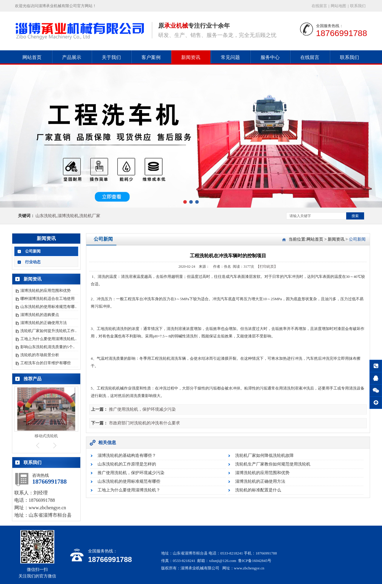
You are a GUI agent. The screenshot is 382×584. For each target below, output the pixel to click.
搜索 (355, 216)
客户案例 (151, 57)
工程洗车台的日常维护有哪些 (45, 363)
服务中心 (270, 57)
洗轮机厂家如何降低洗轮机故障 (264, 455)
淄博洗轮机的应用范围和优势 (45, 290)
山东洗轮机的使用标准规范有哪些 (129, 481)
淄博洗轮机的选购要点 (39, 314)
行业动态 (33, 262)
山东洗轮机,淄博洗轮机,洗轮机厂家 (68, 216)
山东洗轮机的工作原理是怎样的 (127, 464)
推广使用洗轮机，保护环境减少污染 (142, 409)
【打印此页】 (267, 266)
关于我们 (111, 57)
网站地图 (338, 6)
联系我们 (358, 6)
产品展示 (71, 57)
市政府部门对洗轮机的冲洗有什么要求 (144, 423)
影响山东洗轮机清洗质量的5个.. (47, 347)
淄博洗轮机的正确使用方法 (43, 322)
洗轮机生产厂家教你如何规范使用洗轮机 (272, 464)
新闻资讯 (190, 57)
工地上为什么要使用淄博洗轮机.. (48, 339)
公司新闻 (33, 251)
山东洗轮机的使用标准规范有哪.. (48, 306)
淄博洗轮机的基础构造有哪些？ (127, 455)
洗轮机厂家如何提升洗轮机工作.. (48, 330)
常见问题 (230, 57)
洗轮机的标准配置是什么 (258, 490)
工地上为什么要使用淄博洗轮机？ (129, 490)
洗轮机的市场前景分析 (39, 355)
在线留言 (319, 6)
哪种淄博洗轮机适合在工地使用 (47, 298)
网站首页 (31, 57)
